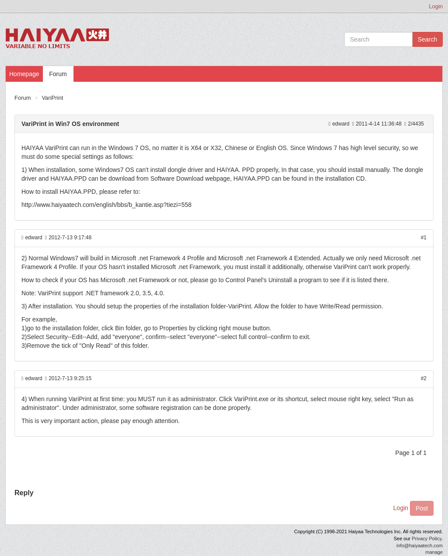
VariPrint (52, 97)
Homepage (24, 73)
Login (436, 6)
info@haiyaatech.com (419, 545)
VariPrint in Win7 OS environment (70, 123)
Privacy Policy (426, 538)
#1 (424, 237)
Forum (57, 73)
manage (434, 552)
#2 (424, 378)
